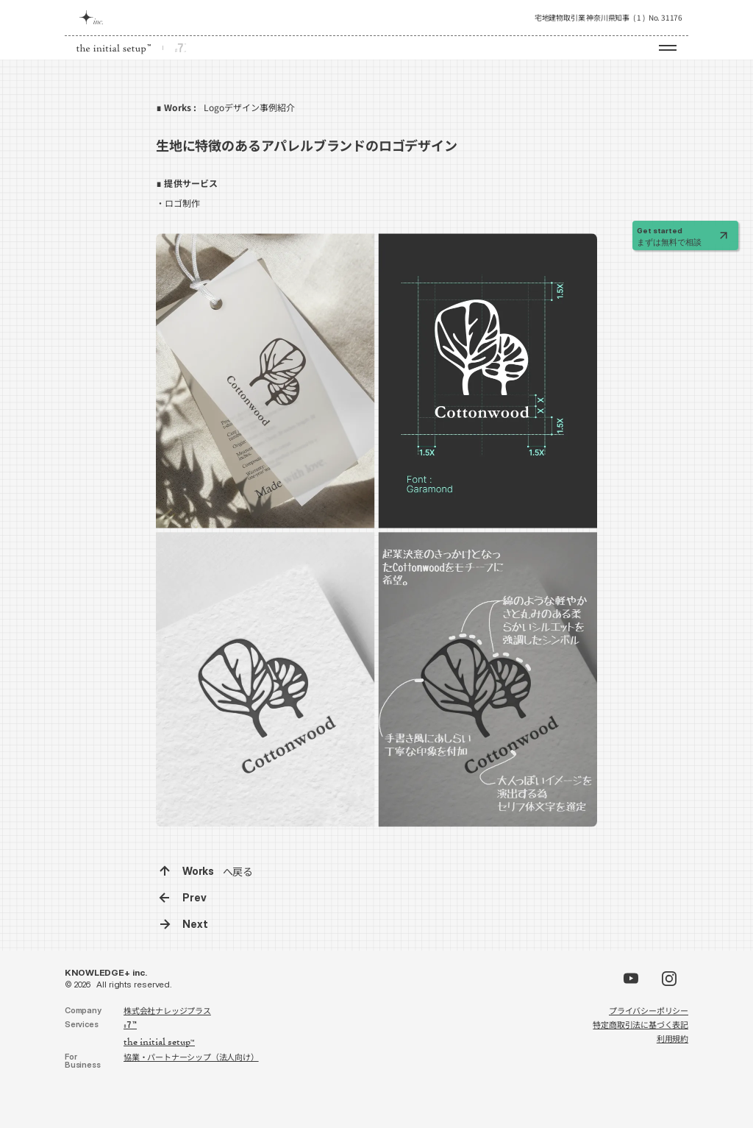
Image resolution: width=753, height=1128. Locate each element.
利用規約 (672, 1038)
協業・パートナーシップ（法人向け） (191, 1057)
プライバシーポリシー (648, 1010)
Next (195, 924)
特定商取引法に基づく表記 (640, 1024)
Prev (194, 897)
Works (198, 871)
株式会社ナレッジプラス (167, 1010)
